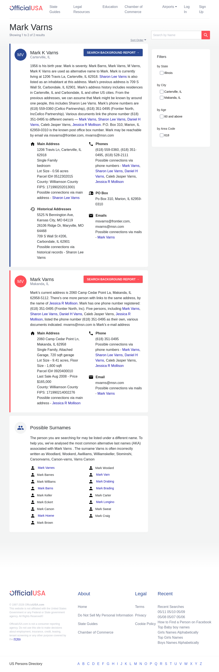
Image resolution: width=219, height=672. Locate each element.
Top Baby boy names (173, 627)
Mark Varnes (42, 468)
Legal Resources (81, 9)
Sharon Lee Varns (113, 76)
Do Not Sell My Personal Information (105, 615)
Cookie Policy (145, 624)
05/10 (171, 612)
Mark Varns (87, 119)
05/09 (180, 612)
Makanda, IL (172, 98)
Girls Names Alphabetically (178, 632)
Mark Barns (41, 488)
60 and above (173, 116)
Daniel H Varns (70, 314)
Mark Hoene (42, 515)
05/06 (180, 617)
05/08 (162, 617)
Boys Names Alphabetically (178, 642)
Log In (187, 9)
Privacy (140, 615)
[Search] (176, 35)
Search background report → (113, 52)
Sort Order (137, 40)
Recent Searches (171, 607)
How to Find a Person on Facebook (184, 622)
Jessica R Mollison (87, 124)
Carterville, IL (173, 92)
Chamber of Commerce (134, 9)
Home (82, 607)
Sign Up (202, 9)
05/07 (171, 617)
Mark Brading (101, 488)
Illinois (168, 73)
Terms (140, 607)
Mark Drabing (101, 481)
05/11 (162, 612)
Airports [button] (168, 7)
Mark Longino (101, 502)
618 (166, 135)
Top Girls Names (170, 637)
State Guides (54, 9)
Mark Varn (99, 474)
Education (110, 7)
